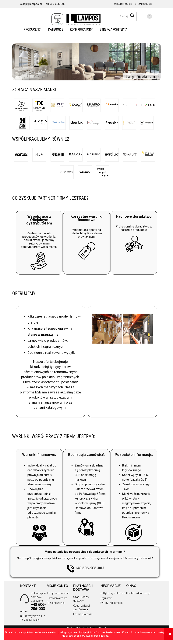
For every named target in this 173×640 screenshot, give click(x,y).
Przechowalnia (56, 602)
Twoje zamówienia (58, 593)
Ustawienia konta (57, 598)
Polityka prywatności (112, 593)
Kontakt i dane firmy (138, 593)
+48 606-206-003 (89, 568)
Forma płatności (83, 614)
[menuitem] (32, 29)
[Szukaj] (132, 15)
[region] (86, 61)
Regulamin (106, 598)
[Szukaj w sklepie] (126, 16)
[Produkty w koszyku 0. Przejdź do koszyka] (145, 17)
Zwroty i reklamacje (111, 602)
